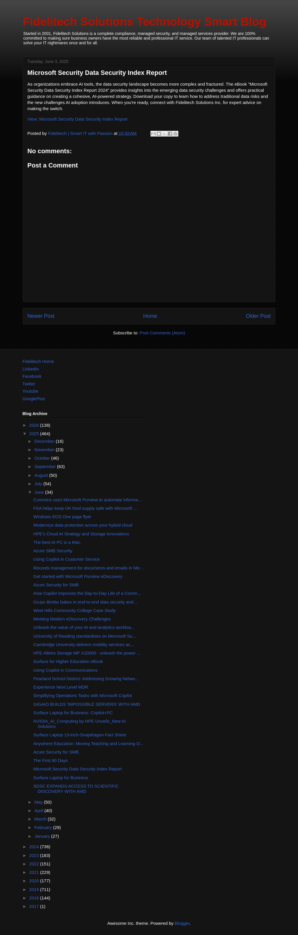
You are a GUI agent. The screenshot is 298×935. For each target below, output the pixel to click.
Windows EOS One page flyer (62, 516)
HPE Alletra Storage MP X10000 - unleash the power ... (87, 652)
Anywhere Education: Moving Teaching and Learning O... (88, 743)
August (41, 475)
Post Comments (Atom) (162, 332)
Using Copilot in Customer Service (66, 559)
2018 (34, 897)
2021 (34, 872)
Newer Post (40, 316)
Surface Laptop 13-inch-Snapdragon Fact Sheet (79, 734)
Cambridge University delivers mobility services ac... (83, 644)
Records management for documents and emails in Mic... (88, 567)
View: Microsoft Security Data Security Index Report (77, 119)
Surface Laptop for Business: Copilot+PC (73, 712)
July (38, 483)
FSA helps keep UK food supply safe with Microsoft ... (85, 508)
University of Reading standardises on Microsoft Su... (84, 636)
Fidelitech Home (38, 361)
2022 (34, 863)
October (42, 458)
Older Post (258, 316)
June (39, 492)
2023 (34, 855)
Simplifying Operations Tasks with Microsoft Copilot (82, 695)
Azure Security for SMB (56, 584)
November (45, 449)
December (45, 441)
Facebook (32, 376)
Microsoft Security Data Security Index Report (77, 768)
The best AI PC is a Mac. (57, 542)
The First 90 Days (50, 760)
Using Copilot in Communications (65, 670)
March (41, 818)
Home (150, 316)
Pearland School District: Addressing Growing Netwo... (86, 678)
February (43, 827)
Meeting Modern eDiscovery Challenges (72, 618)
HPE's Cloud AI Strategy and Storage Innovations (81, 533)
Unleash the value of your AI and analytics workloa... (84, 627)
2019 (34, 889)
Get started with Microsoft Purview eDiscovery (78, 576)
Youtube (30, 391)
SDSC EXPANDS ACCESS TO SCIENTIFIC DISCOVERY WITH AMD (76, 789)
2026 (34, 425)
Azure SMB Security (52, 550)
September (45, 466)
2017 (34, 906)
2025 (34, 433)
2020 (34, 880)
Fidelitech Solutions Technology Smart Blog (144, 21)
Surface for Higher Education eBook (68, 661)
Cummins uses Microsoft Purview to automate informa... (87, 499)
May (39, 802)
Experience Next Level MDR (60, 687)
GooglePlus (33, 398)
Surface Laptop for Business (60, 777)
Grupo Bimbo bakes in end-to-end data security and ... (85, 601)
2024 (34, 846)
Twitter (28, 383)
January (42, 836)
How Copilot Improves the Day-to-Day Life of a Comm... (87, 593)
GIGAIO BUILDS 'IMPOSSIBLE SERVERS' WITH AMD (86, 704)
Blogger (182, 923)
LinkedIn (30, 368)
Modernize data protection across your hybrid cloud (82, 525)
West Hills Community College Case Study (74, 610)
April (39, 810)
